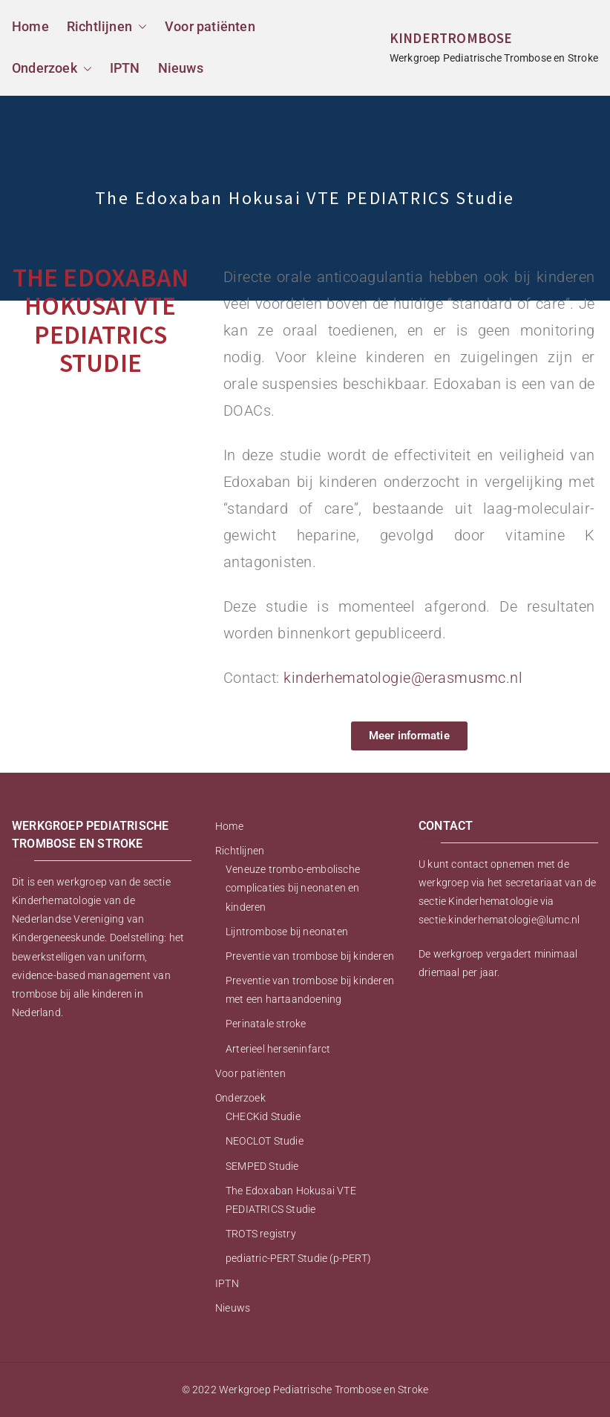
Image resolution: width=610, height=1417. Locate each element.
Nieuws (180, 68)
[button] (139, 27)
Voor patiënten (210, 26)
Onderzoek (52, 68)
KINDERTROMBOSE (451, 38)
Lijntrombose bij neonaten (287, 931)
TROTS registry (261, 1234)
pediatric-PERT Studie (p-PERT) (298, 1258)
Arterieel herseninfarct (278, 1049)
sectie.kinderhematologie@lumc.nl (499, 920)
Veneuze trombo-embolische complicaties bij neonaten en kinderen (293, 887)
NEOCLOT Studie (265, 1141)
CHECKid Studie (263, 1116)
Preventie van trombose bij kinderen (310, 956)
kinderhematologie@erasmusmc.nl (402, 678)
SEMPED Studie (262, 1166)
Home (30, 26)
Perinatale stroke (266, 1024)
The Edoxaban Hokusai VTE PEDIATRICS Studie (291, 1200)
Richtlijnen (107, 27)
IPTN (125, 68)
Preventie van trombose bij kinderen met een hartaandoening (310, 990)
